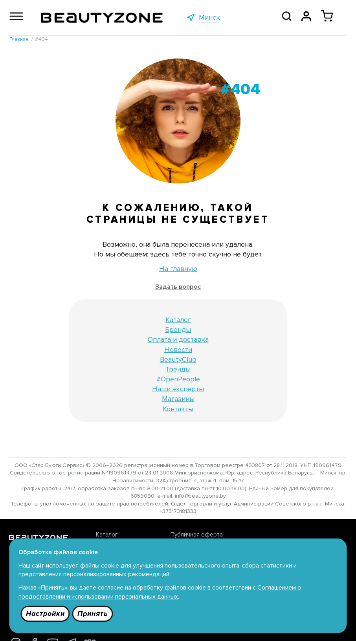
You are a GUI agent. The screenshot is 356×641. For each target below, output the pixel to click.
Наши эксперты (178, 389)
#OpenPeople (178, 379)
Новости (178, 350)
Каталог (178, 320)
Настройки (46, 613)
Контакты (178, 409)
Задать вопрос (178, 287)
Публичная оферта (170, 535)
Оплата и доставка (178, 340)
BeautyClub (178, 359)
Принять (94, 613)
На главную (178, 269)
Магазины (178, 399)
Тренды (178, 369)
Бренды (178, 330)
